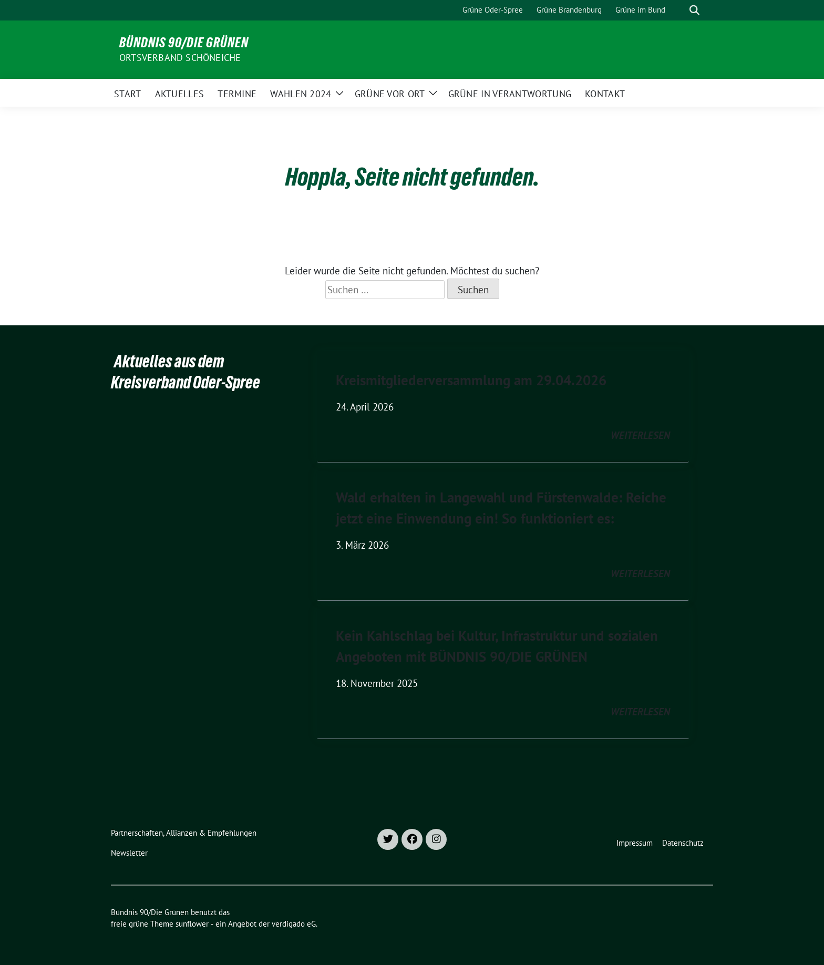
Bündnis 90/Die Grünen (184, 42)
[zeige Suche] (694, 10)
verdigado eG (294, 924)
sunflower (192, 924)
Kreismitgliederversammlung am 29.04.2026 (471, 380)
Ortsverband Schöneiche (180, 58)
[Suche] (679, 10)
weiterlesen (640, 435)
